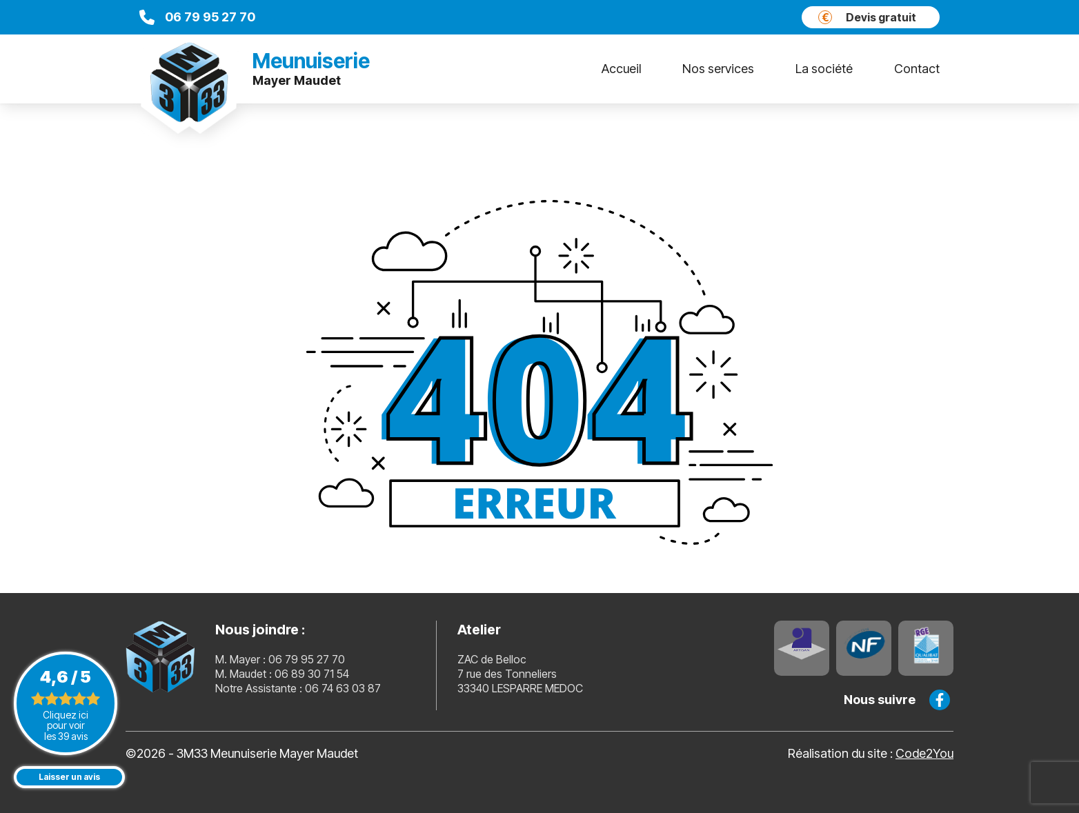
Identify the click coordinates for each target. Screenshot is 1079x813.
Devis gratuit (867, 17)
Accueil (621, 68)
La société (824, 68)
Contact (917, 68)
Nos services (718, 68)
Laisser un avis (69, 777)
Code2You (924, 753)
